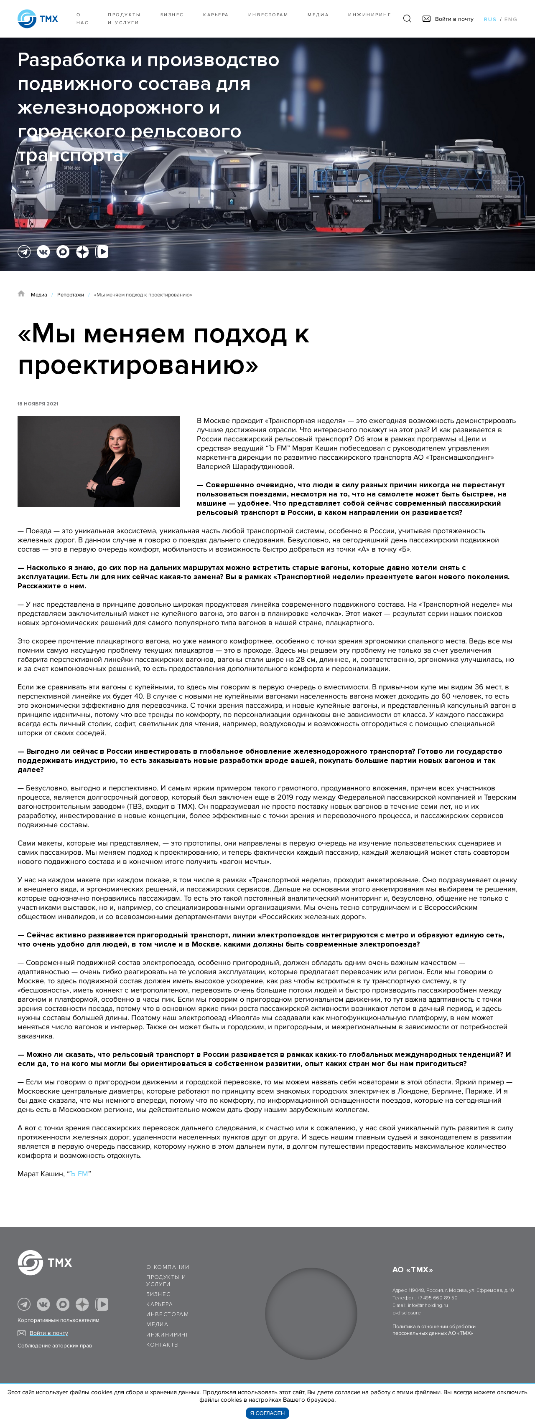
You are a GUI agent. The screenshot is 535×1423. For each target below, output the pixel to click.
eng (511, 19)
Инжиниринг (369, 15)
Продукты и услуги (124, 18)
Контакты (162, 1345)
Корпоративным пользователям (58, 1320)
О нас (82, 18)
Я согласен (267, 1413)
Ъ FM (79, 1173)
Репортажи (70, 294)
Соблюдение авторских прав (55, 1345)
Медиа (318, 15)
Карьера (216, 15)
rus (490, 19)
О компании (167, 1267)
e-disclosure (406, 1313)
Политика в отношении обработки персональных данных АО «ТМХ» (434, 1330)
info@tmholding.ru (428, 1305)
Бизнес (158, 1294)
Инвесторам (268, 15)
